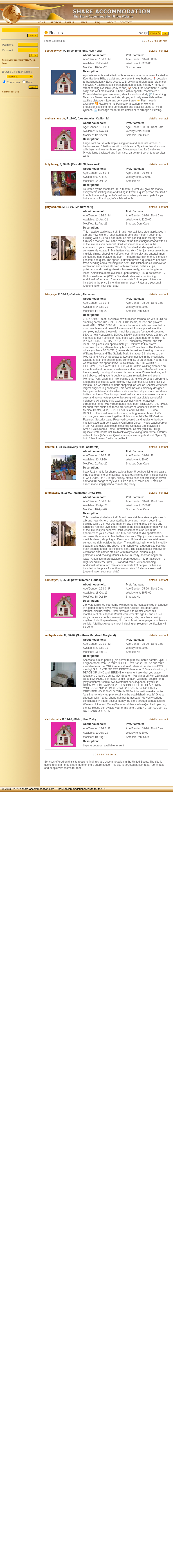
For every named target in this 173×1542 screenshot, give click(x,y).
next (165, 41)
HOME (41, 22)
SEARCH (55, 22)
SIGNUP (69, 22)
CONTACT (126, 22)
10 (160, 41)
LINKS (83, 22)
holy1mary (51, 164)
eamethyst (51, 580)
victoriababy (53, 719)
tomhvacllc (52, 492)
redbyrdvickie (54, 635)
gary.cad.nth (53, 207)
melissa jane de (55, 118)
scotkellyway (53, 50)
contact (163, 50)
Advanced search (10, 92)
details (153, 50)
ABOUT (111, 22)
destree (50, 447)
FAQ (97, 22)
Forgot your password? (13, 60)
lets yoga (51, 294)
